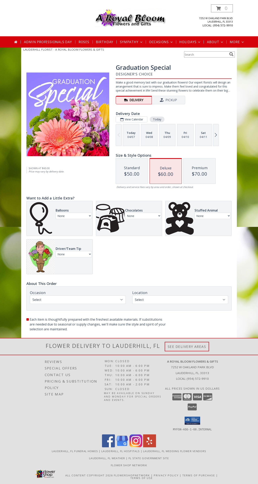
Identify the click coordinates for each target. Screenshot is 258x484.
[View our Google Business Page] (122, 446)
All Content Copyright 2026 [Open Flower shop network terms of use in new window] (89, 475)
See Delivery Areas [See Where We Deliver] (187, 346)
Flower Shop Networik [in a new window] (129, 465)
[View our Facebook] (108, 446)
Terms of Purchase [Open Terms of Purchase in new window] (198, 475)
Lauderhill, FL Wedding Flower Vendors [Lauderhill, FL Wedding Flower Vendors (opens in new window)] (174, 451)
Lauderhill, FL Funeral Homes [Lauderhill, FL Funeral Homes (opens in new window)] (75, 451)
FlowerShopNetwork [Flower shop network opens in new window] (132, 475)
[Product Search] (205, 54)
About (215, 42)
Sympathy (131, 42)
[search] (231, 54)
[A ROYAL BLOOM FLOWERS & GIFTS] (130, 17)
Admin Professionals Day (48, 42)
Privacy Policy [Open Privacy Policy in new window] (166, 475)
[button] (222, 8)
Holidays (190, 42)
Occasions (161, 42)
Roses (84, 42)
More (237, 42)
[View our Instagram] (135, 446)
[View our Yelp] (149, 446)
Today (157, 119)
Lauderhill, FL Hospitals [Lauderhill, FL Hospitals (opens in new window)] (120, 451)
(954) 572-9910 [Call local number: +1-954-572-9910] (223, 25)
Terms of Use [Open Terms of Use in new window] (141, 478)
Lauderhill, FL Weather (107, 458)
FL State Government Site (149, 458)
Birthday (104, 42)
